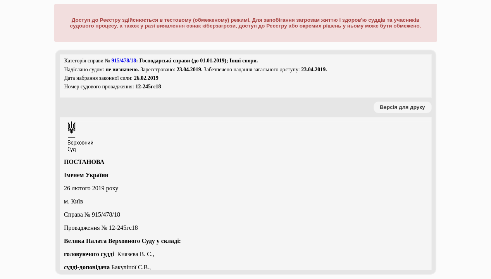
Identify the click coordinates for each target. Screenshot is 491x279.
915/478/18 (123, 61)
